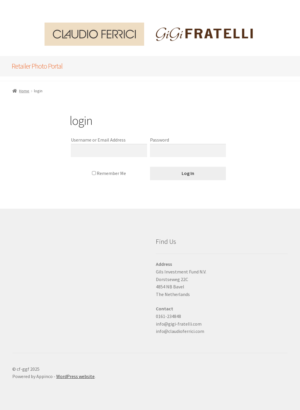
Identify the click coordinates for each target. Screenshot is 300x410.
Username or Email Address (98, 140)
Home (24, 90)
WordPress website (75, 376)
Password (159, 140)
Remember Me (109, 173)
